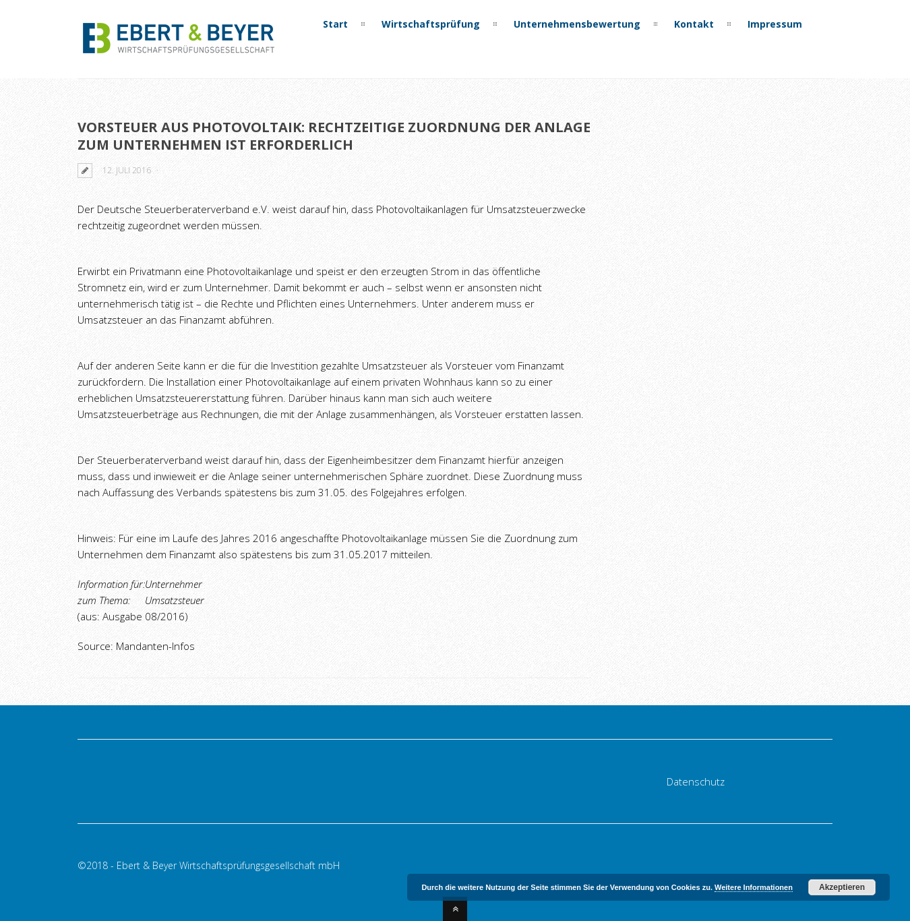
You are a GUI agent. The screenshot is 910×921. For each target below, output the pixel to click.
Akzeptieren (842, 887)
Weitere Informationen (754, 887)
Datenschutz (696, 781)
